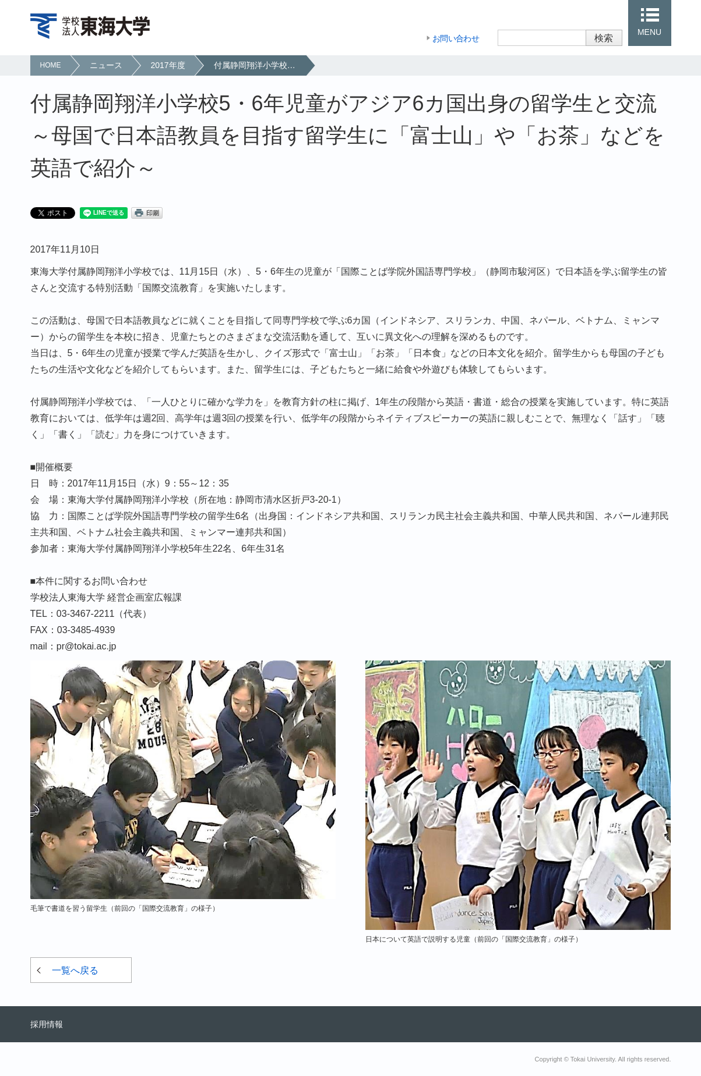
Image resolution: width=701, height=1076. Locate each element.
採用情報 (46, 1024)
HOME (50, 65)
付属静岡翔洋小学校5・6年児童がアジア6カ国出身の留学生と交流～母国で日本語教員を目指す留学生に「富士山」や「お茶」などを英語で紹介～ (259, 65)
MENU (649, 32)
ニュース (106, 65)
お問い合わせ (455, 38)
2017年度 (168, 65)
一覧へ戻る (75, 970)
